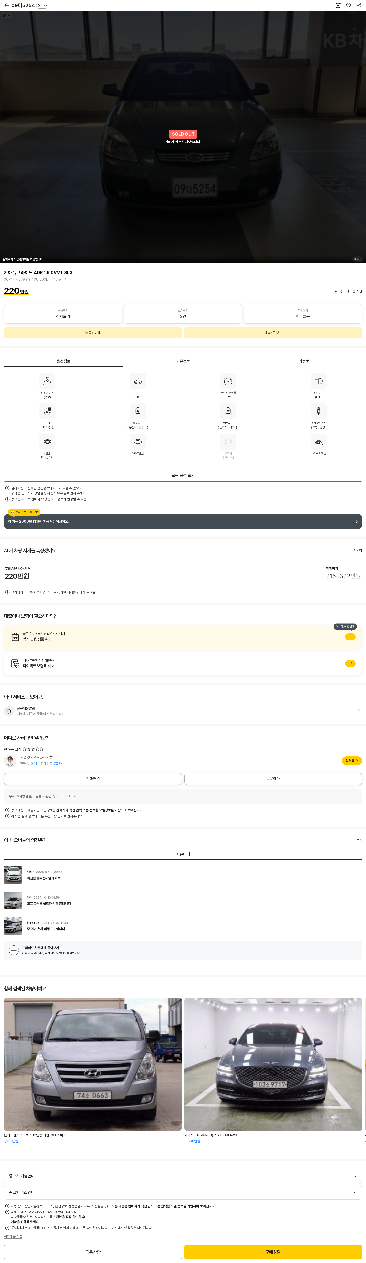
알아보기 (183, 636)
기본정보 (183, 361)
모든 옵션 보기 (183, 475)
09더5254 (29, 5)
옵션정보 (64, 361)
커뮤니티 (183, 854)
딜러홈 (350, 761)
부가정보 (302, 361)
